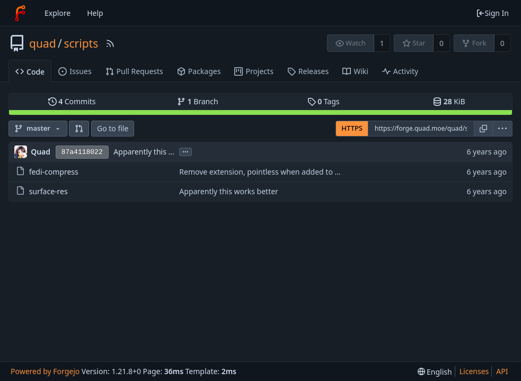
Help (95, 13)
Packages (199, 71)
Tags (323, 101)
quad (42, 43)
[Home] (20, 13)
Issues (74, 71)
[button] (79, 129)
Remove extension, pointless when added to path (264, 172)
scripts (81, 43)
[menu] (503, 129)
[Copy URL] (483, 129)
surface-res (48, 191)
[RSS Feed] (110, 43)
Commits (72, 101)
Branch (197, 101)
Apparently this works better (163, 152)
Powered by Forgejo (45, 371)
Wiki (355, 71)
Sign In (492, 13)
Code (30, 72)
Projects (253, 71)
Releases (308, 71)
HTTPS (352, 128)
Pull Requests (134, 71)
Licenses (474, 371)
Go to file (112, 128)
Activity (400, 71)
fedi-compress (53, 172)
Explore (57, 13)
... (185, 151)
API (502, 371)
